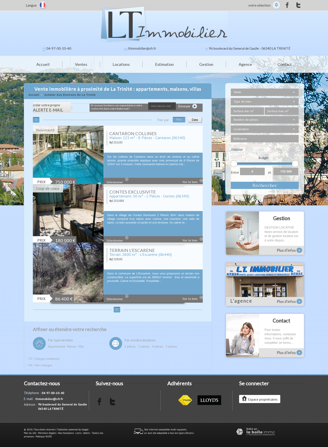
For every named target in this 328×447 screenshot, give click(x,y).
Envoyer (187, 106)
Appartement (56, 346)
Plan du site (30, 433)
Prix (179, 120)
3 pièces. (144, 346)
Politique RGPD (44, 436)
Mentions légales (47, 433)
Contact (284, 64)
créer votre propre (48, 107)
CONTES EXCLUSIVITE (132, 191)
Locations (121, 64)
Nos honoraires (66, 433)
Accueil (42, 64)
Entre (235, 172)
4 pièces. (158, 346)
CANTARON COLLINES (133, 133)
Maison (71, 346)
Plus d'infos (289, 250)
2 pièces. (130, 346)
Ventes (81, 64)
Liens (78, 433)
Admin (86, 433)
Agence (245, 64)
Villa (81, 346)
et (269, 172)
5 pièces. (172, 346)
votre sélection (259, 5)
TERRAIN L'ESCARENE (132, 250)
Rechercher (264, 185)
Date (195, 120)
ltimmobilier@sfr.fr (142, 48)
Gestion (206, 64)
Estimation (164, 64)
